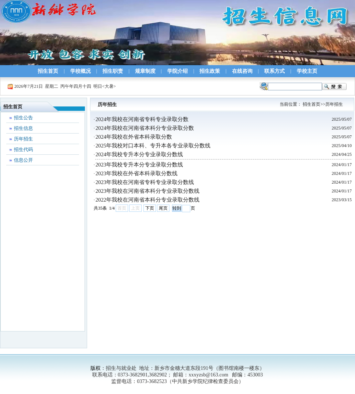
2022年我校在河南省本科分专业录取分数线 (147, 200)
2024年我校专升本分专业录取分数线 (139, 154)
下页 (149, 208)
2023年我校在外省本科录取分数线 (137, 173)
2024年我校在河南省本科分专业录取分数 (145, 128)
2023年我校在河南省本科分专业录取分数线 (147, 191)
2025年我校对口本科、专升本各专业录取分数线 (153, 146)
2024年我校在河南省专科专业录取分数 (142, 119)
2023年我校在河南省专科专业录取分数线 (145, 182)
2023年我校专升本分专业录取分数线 (139, 165)
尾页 (163, 208)
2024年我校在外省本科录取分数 (134, 137)
